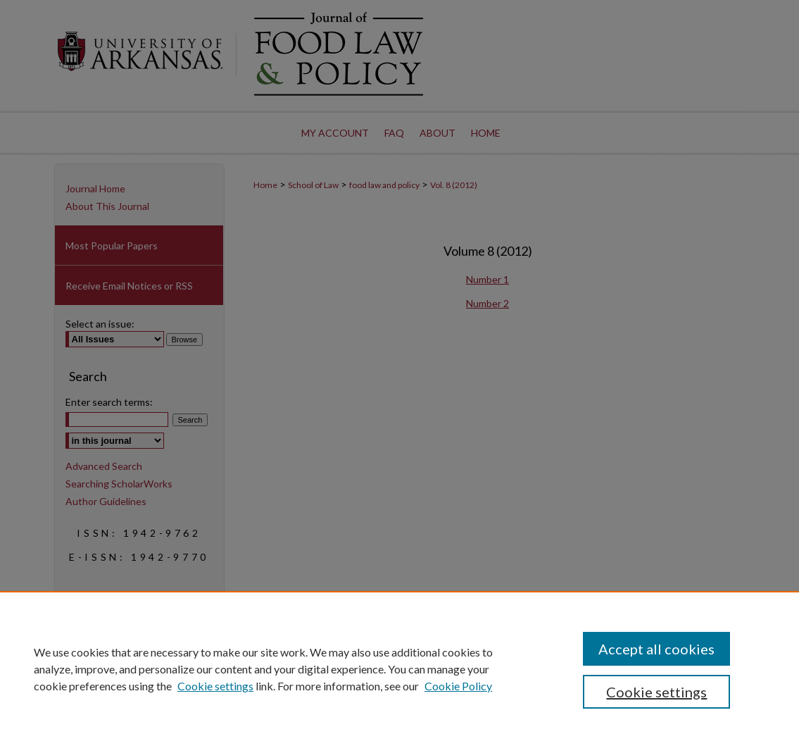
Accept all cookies (656, 648)
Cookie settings (215, 685)
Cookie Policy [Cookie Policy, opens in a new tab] (458, 685)
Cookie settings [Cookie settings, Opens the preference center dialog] (656, 691)
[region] (399, 668)
